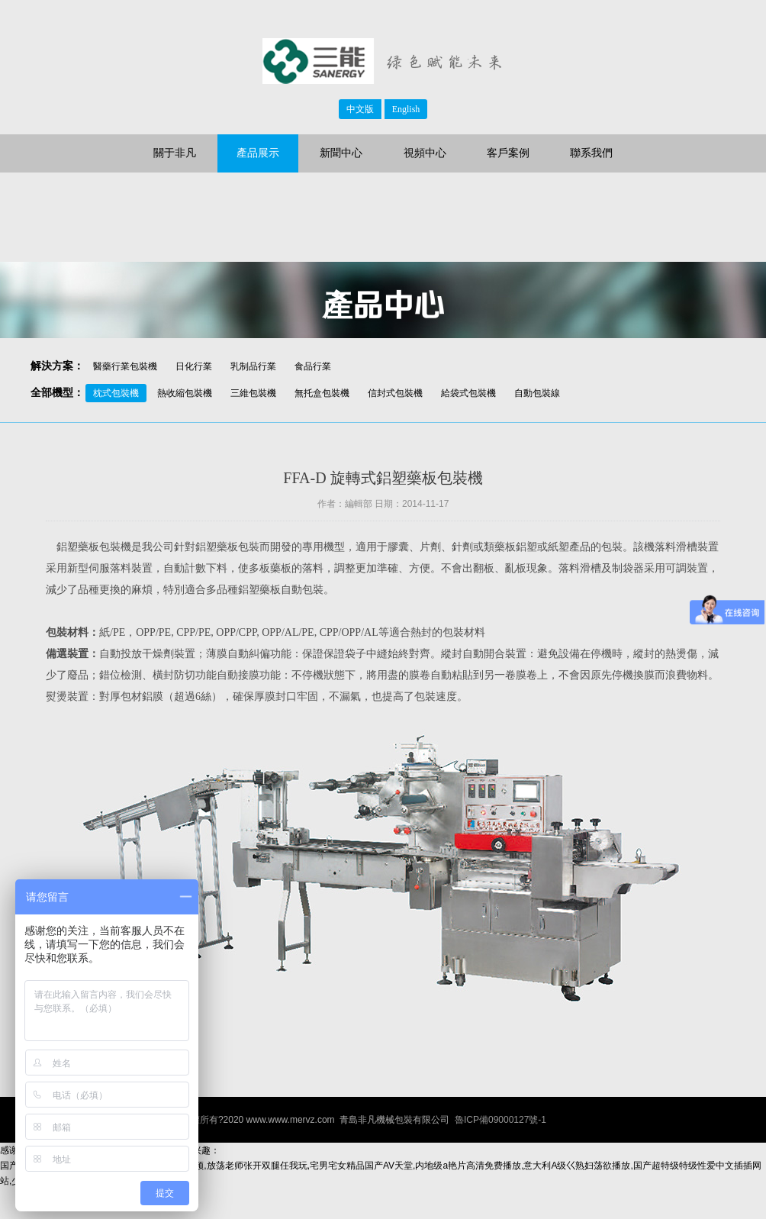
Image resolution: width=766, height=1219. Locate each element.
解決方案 (52, 366)
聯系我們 (591, 153)
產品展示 (258, 153)
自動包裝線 (537, 393)
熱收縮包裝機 (184, 393)
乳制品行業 (253, 366)
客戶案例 (508, 153)
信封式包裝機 (395, 393)
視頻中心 (425, 153)
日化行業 (193, 366)
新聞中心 (341, 153)
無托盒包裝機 (321, 393)
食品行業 (312, 366)
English (406, 109)
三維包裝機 (253, 393)
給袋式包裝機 (468, 393)
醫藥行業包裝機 (125, 366)
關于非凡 (174, 153)
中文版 (360, 109)
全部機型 (52, 392)
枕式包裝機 (116, 393)
